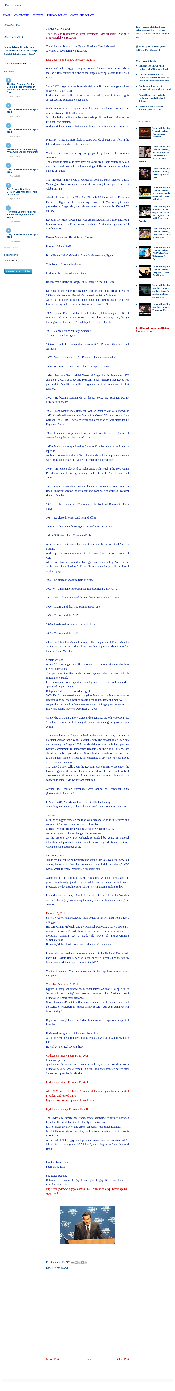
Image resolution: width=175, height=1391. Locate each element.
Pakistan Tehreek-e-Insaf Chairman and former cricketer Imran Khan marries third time (154, 77)
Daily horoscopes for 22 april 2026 (22, 110)
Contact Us (21, 15)
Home (6, 15)
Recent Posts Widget (11, 247)
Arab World (61, 1267)
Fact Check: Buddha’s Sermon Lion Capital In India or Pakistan (22, 192)
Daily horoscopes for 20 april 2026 (22, 170)
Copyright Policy (82, 15)
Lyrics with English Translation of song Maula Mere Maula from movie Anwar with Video (161, 193)
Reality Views (13, 5)
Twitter (38, 15)
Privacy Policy (57, 15)
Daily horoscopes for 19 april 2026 (22, 235)
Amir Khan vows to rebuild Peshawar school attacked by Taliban (152, 97)
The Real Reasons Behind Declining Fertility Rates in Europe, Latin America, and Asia (21, 88)
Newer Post (52, 1359)
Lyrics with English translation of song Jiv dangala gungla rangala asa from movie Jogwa (161, 291)
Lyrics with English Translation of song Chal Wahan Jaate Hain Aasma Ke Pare (161, 253)
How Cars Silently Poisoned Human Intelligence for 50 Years (22, 214)
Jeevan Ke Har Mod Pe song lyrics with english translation (23, 150)
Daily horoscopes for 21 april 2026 (22, 130)
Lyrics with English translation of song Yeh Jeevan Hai (161, 307)
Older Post (123, 1359)
